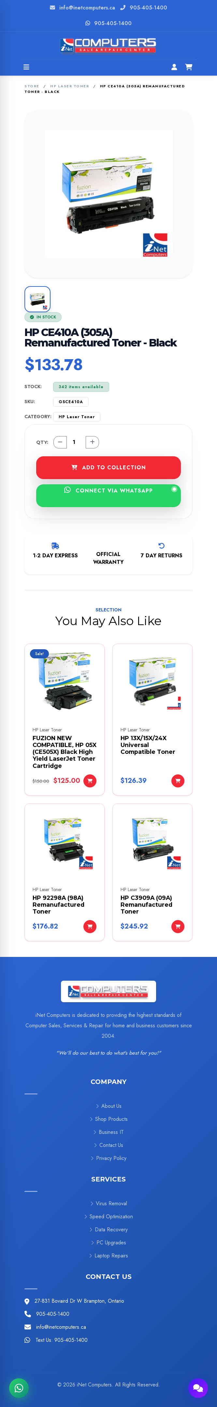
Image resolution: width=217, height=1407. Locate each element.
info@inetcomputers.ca (87, 7)
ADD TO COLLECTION (108, 467)
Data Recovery (108, 1229)
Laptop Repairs (108, 1255)
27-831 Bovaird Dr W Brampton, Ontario (79, 1301)
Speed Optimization (108, 1216)
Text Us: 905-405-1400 (62, 1340)
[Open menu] (26, 68)
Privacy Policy (108, 1158)
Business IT (108, 1132)
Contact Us (108, 1145)
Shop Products (109, 1119)
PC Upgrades (108, 1242)
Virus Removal (108, 1203)
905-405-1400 (148, 7)
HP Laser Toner (69, 86)
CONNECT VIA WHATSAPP (120, 490)
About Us (109, 1106)
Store (31, 86)
